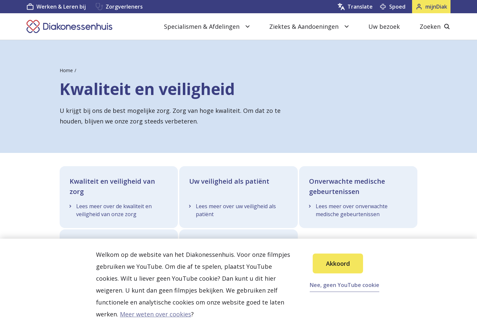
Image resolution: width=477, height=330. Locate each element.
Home (66, 70)
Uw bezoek (384, 26)
